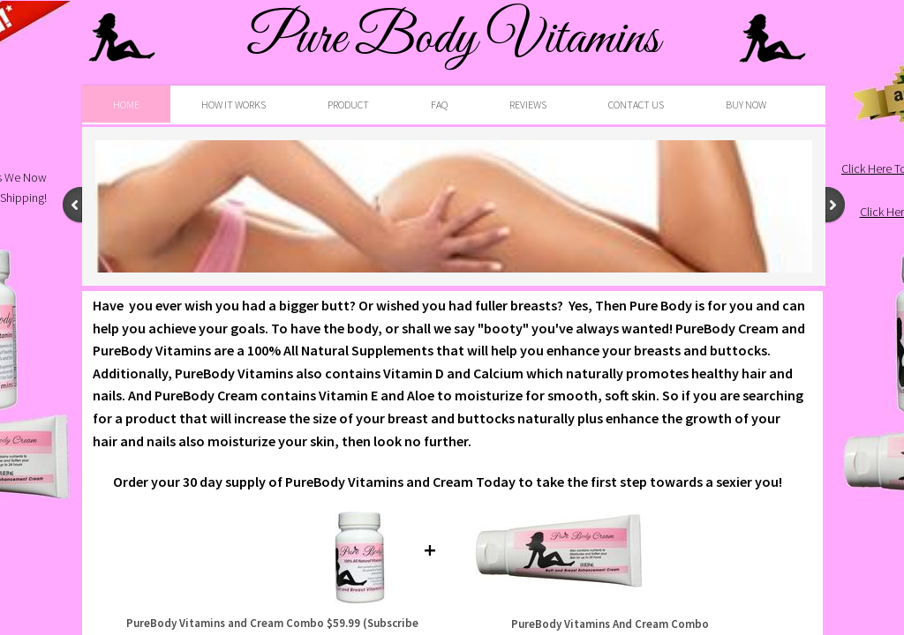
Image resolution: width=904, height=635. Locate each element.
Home (126, 104)
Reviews (527, 104)
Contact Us (636, 104)
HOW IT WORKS (233, 104)
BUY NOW (746, 104)
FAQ (439, 104)
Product (348, 104)
